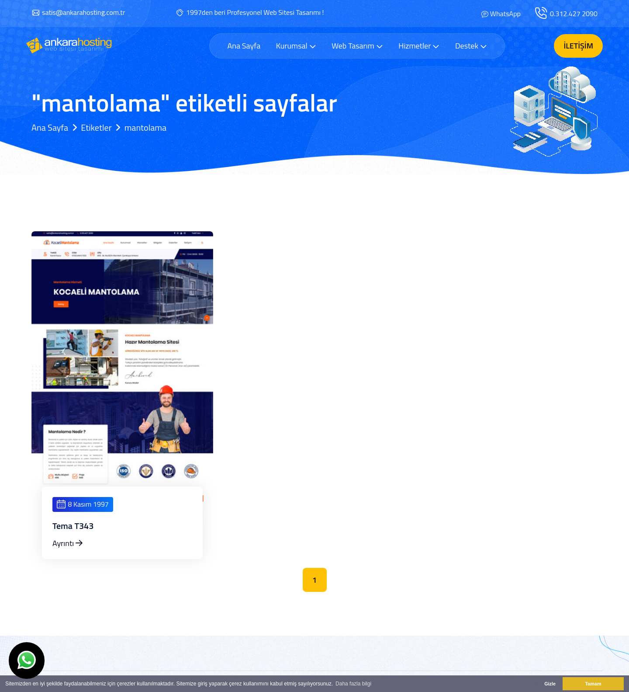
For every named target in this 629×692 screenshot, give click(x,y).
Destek (471, 46)
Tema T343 (73, 526)
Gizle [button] (550, 683)
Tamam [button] (593, 683)
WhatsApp (505, 13)
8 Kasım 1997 (83, 504)
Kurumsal (296, 46)
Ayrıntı (67, 543)
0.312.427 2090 (574, 13)
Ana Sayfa (243, 46)
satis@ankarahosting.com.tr (83, 12)
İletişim (578, 46)
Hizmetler (418, 46)
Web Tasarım (357, 46)
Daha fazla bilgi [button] (353, 684)
